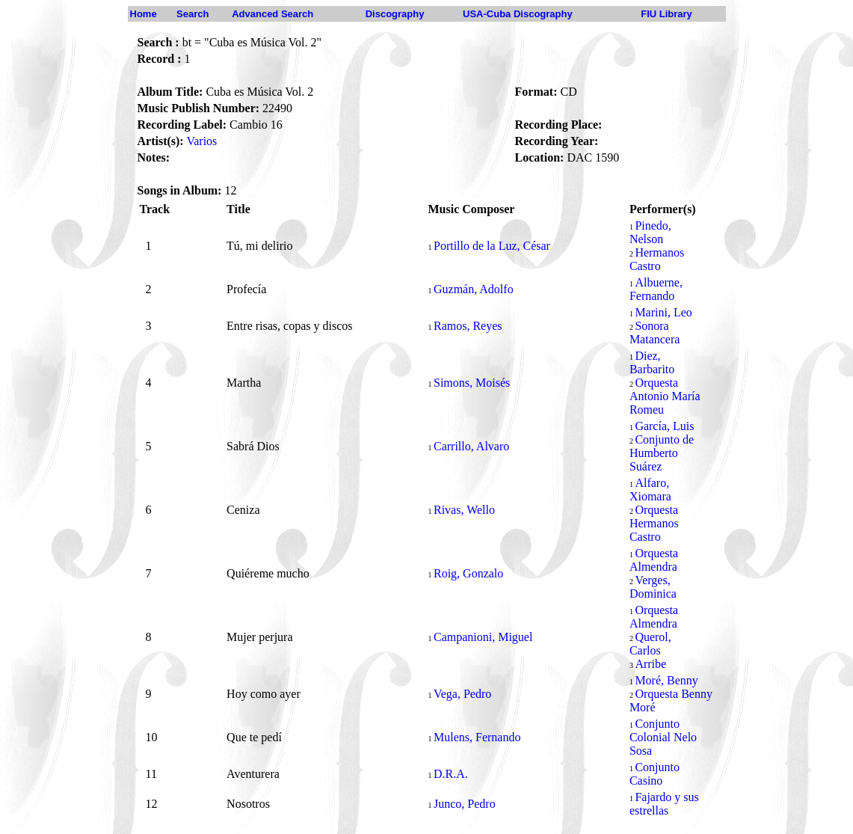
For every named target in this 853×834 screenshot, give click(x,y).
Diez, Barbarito (651, 362)
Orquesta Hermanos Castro (654, 523)
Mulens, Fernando (477, 737)
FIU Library (666, 13)
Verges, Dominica (653, 587)
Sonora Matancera (654, 332)
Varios (201, 141)
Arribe (650, 663)
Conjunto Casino (654, 774)
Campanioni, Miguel (483, 637)
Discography (395, 13)
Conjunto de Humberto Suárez (661, 453)
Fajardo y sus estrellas (664, 804)
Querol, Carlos (650, 644)
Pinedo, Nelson (650, 232)
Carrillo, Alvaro (471, 446)
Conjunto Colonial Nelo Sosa (663, 737)
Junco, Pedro (465, 803)
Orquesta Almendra (653, 560)
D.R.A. (451, 773)
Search (192, 13)
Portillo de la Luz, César (492, 245)
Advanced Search (272, 13)
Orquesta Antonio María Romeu (664, 396)
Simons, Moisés (472, 382)
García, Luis (664, 426)
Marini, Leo (663, 312)
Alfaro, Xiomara (650, 489)
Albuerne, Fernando (656, 289)
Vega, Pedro (462, 693)
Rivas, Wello (464, 509)
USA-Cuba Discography (518, 13)
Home (143, 13)
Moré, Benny (666, 680)
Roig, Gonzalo (468, 573)
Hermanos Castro (656, 259)
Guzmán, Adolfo (474, 289)
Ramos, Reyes (468, 325)
